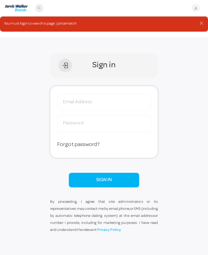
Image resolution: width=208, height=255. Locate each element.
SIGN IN (104, 180)
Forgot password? (78, 145)
